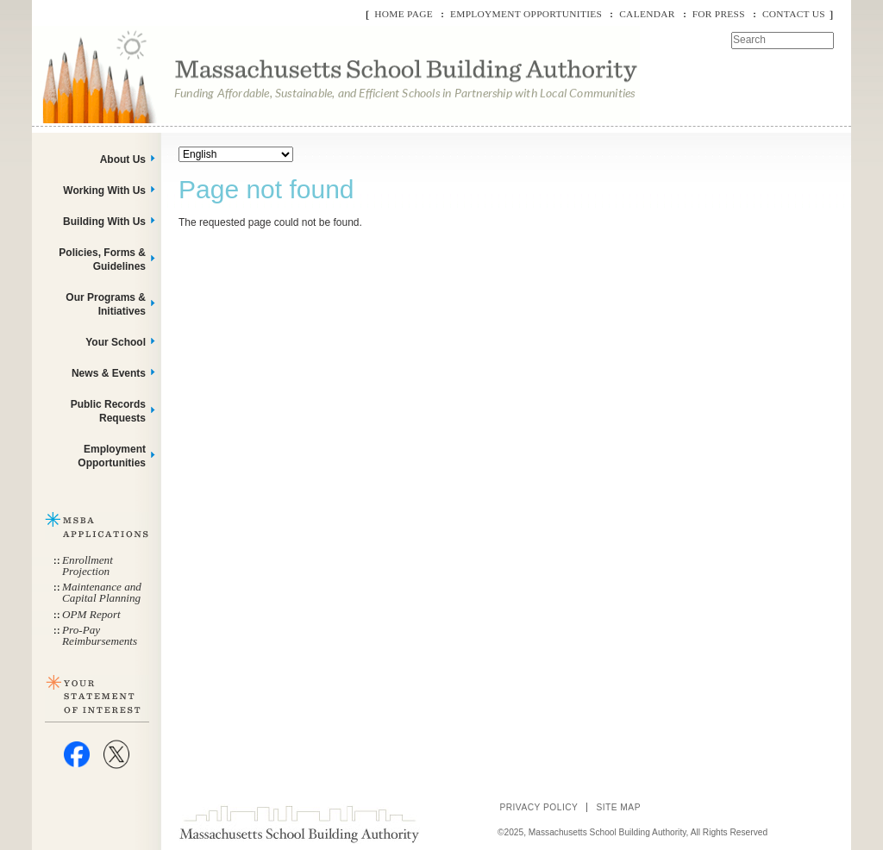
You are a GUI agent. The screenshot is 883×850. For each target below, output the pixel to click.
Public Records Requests (108, 411)
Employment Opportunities (526, 14)
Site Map (618, 807)
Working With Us (104, 190)
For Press (718, 14)
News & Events (109, 373)
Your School (115, 342)
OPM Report (91, 614)
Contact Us (793, 14)
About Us (123, 159)
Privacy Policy (538, 807)
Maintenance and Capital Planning (101, 592)
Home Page (403, 14)
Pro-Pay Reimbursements (99, 635)
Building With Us (104, 222)
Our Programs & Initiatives (106, 304)
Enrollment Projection (87, 565)
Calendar (646, 14)
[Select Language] (235, 154)
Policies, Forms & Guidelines (102, 259)
